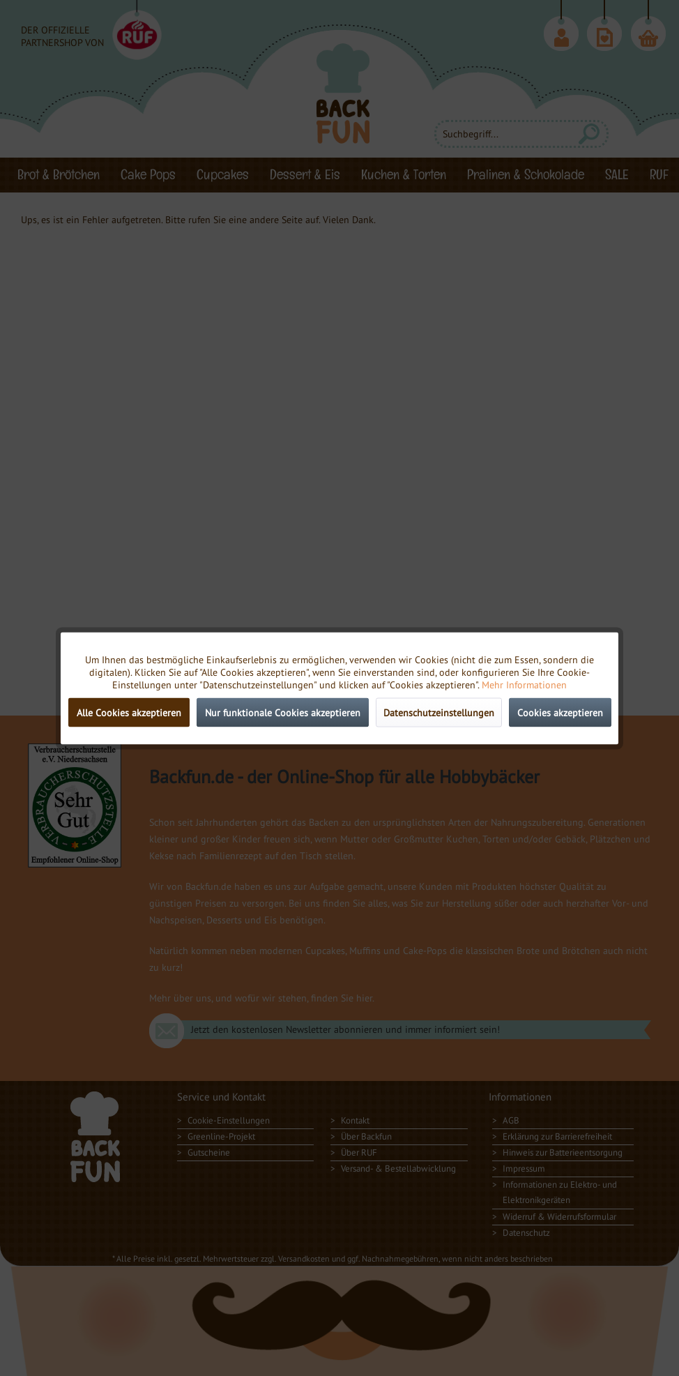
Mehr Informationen (524, 684)
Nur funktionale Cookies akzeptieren (282, 712)
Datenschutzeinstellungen (438, 712)
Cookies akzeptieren (560, 712)
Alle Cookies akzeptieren (129, 712)
